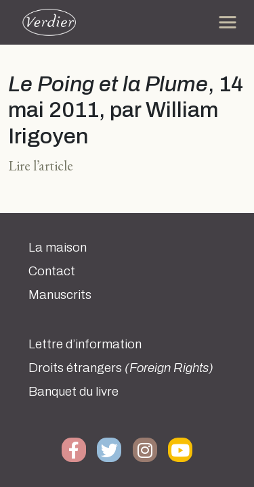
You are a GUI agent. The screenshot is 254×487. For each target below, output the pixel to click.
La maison (57, 247)
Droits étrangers (120, 368)
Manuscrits (59, 295)
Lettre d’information (85, 344)
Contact (51, 271)
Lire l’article (40, 165)
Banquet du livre (73, 391)
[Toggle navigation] (227, 22)
